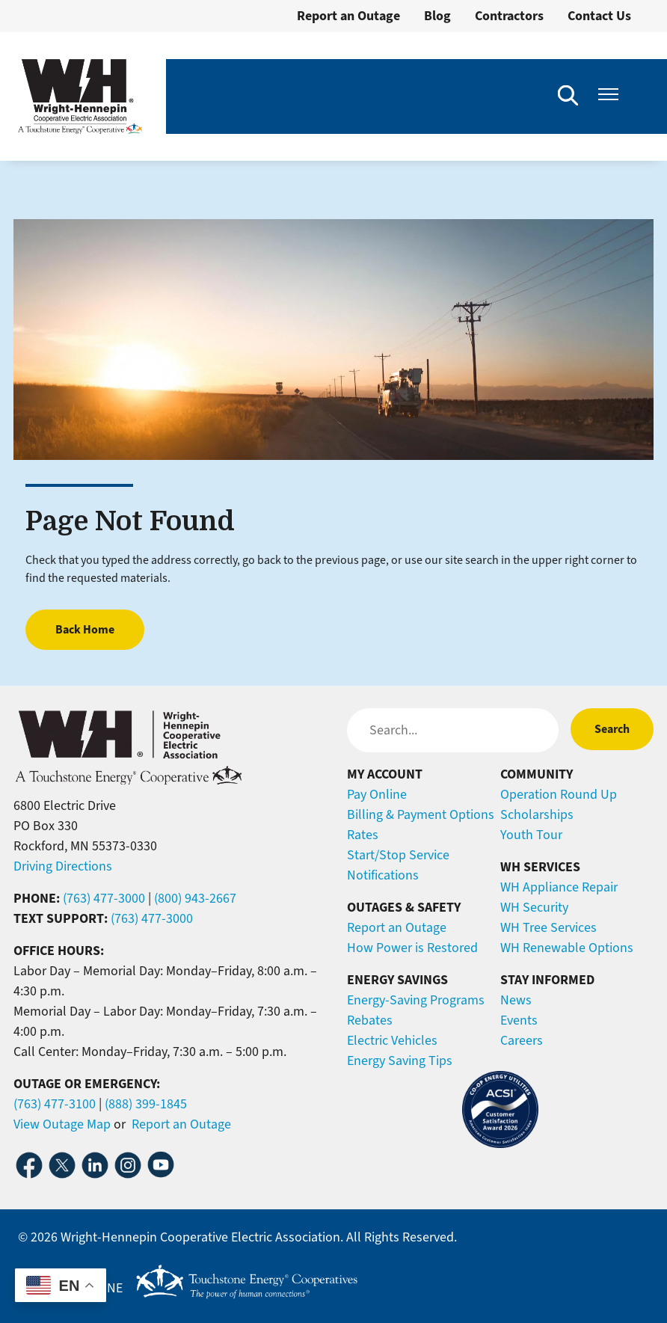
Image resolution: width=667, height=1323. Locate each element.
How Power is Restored (412, 947)
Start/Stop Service (398, 855)
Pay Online (377, 794)
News (516, 1000)
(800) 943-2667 (195, 898)
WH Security (534, 907)
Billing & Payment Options (420, 814)
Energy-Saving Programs (416, 1000)
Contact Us (599, 16)
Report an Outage (348, 16)
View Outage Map (62, 1124)
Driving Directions (62, 866)
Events (519, 1020)
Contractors (509, 16)
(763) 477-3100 (54, 1104)
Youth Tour (531, 834)
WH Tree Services (548, 927)
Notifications (383, 875)
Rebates (370, 1020)
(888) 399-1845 (146, 1104)
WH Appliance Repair (559, 887)
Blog (437, 16)
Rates (362, 834)
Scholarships (537, 814)
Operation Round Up (558, 794)
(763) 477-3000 (104, 898)
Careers (521, 1040)
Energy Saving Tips (399, 1060)
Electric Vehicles (392, 1040)
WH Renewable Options (566, 947)
